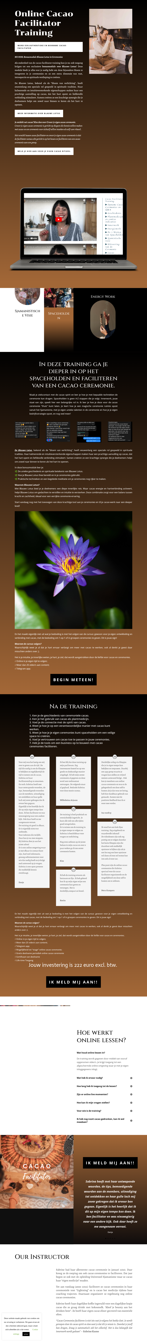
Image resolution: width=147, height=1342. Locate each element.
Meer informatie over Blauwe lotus (39, 113)
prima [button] (26, 1334)
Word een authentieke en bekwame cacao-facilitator (42, 46)
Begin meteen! (73, 679)
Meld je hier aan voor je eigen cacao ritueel (44, 151)
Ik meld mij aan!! (73, 982)
